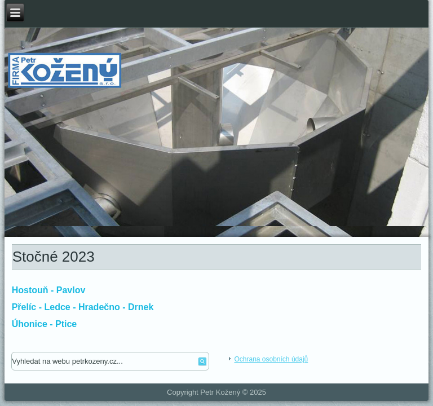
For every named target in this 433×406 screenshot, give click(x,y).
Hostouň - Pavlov (49, 290)
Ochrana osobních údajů (271, 359)
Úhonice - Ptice (44, 324)
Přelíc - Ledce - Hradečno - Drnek (83, 307)
